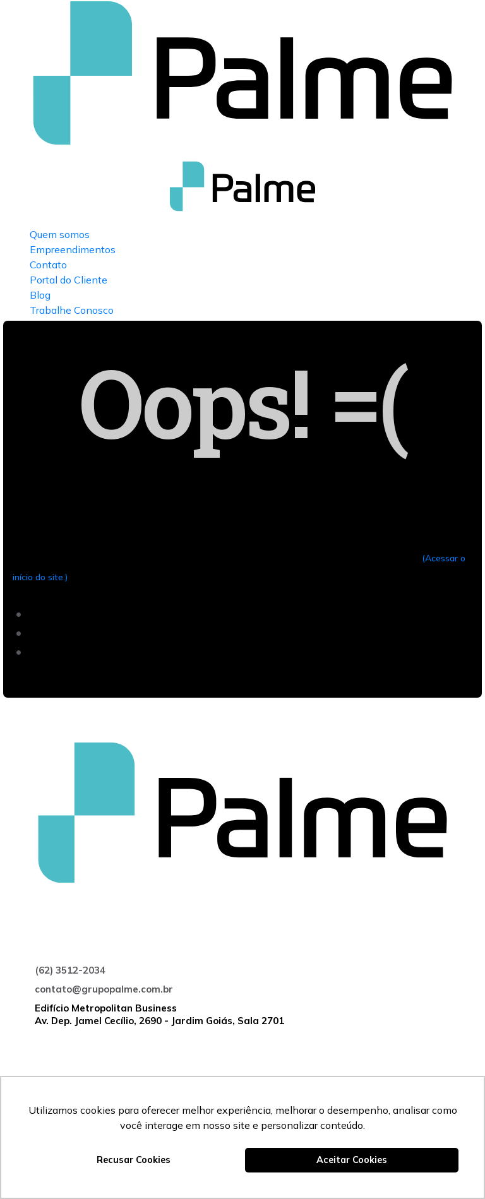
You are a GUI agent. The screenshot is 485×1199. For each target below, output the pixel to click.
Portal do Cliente (68, 279)
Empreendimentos (73, 249)
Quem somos (60, 234)
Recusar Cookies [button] (134, 1160)
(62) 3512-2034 (70, 970)
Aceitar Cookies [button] (351, 1160)
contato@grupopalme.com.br (104, 989)
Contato (48, 264)
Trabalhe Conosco (72, 310)
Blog (40, 295)
